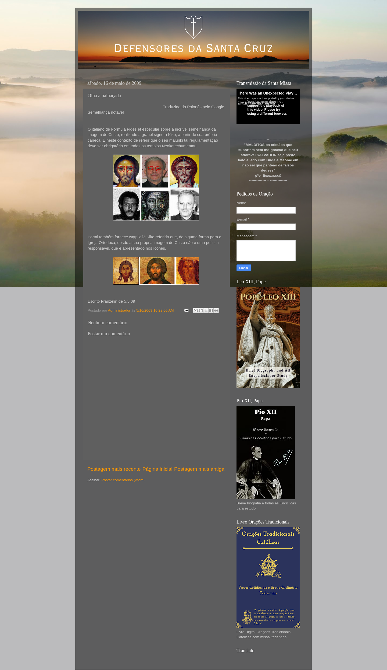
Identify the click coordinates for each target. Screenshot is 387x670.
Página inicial (157, 469)
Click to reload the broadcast (256, 102)
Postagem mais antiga (199, 469)
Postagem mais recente (114, 469)
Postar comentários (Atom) (123, 480)
